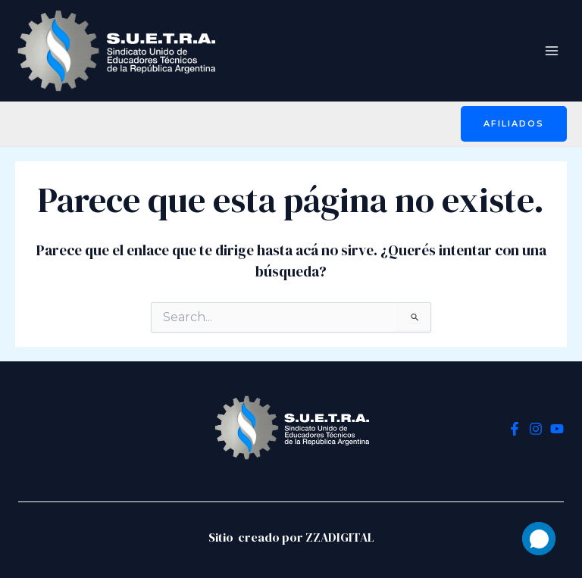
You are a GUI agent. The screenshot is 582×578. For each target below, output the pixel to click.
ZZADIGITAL (339, 537)
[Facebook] (514, 429)
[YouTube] (557, 429)
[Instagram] (536, 429)
